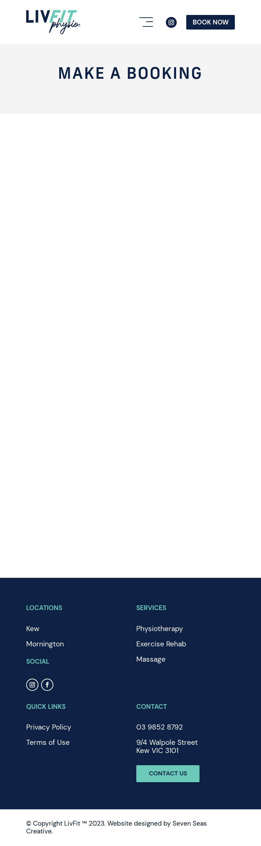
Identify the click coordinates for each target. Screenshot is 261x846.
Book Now (211, 22)
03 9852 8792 (159, 727)
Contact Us (169, 773)
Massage (151, 659)
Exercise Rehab (161, 644)
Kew (32, 628)
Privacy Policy (48, 727)
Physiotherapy (159, 628)
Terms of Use (48, 742)
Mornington (45, 644)
